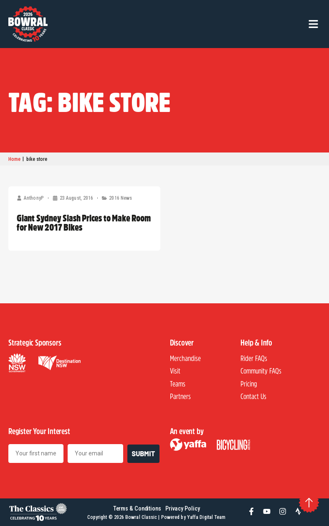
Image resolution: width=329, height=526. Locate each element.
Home (14, 159)
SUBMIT (143, 453)
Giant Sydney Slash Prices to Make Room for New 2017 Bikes (83, 222)
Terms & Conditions (137, 508)
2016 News (120, 198)
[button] (313, 24)
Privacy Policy (182, 508)
